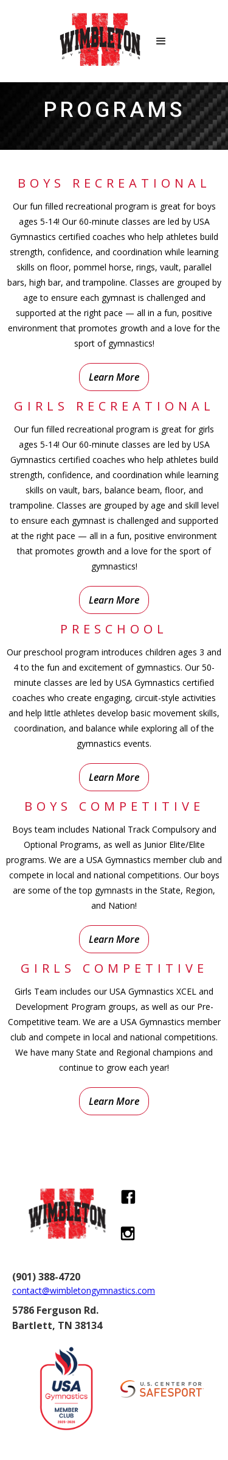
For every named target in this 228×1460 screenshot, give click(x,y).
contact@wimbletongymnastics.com (83, 1290)
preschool (114, 629)
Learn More (114, 377)
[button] (161, 41)
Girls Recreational (114, 406)
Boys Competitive (114, 806)
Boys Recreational (114, 183)
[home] (96, 41)
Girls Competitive (114, 968)
